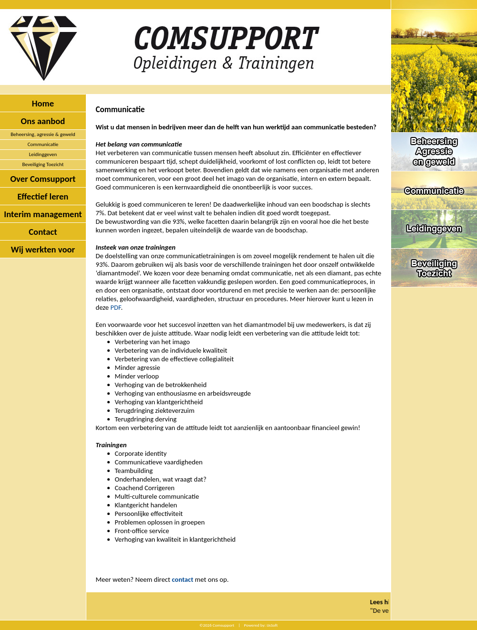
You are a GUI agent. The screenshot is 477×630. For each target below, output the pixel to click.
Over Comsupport (42, 178)
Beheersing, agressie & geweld (42, 134)
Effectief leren (43, 196)
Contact (43, 231)
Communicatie (43, 144)
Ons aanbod (43, 121)
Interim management (43, 214)
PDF (115, 307)
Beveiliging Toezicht (43, 164)
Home (43, 103)
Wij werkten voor (43, 249)
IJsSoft (272, 625)
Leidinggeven (43, 154)
